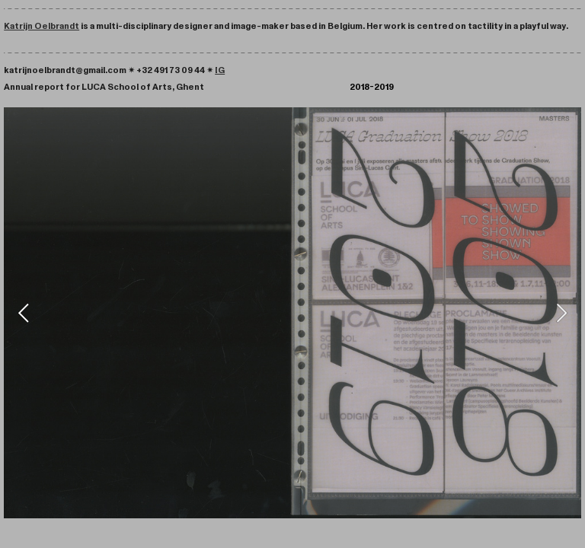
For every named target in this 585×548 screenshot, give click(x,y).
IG (220, 70)
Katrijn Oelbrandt (41, 26)
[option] (292, 312)
